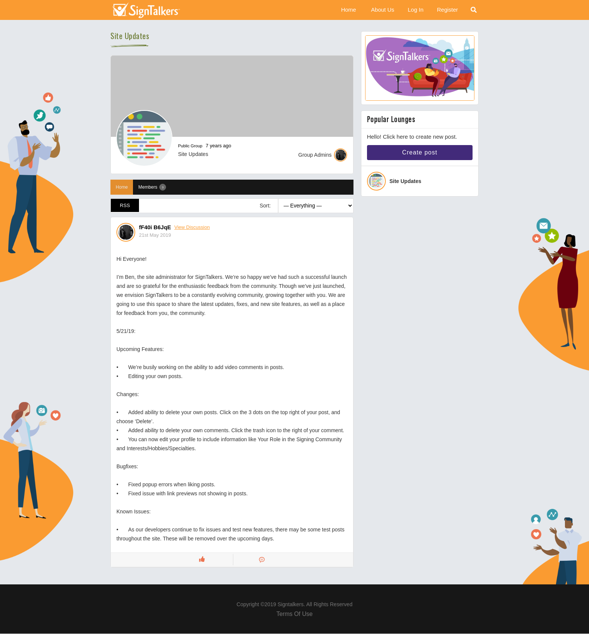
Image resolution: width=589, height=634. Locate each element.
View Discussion (192, 227)
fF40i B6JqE (155, 227)
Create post (419, 152)
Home (348, 9)
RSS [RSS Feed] (125, 205)
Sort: (265, 206)
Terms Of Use (294, 614)
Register (447, 9)
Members (152, 187)
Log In (416, 9)
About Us (382, 9)
